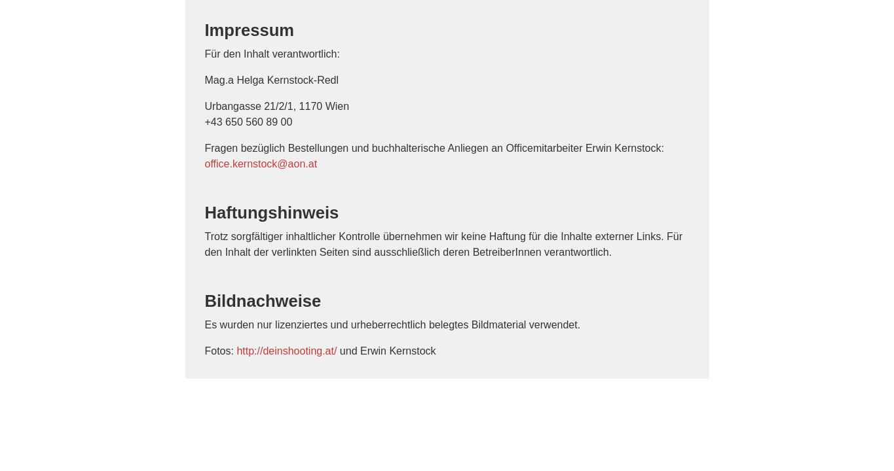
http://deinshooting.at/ (286, 351)
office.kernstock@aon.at (261, 163)
